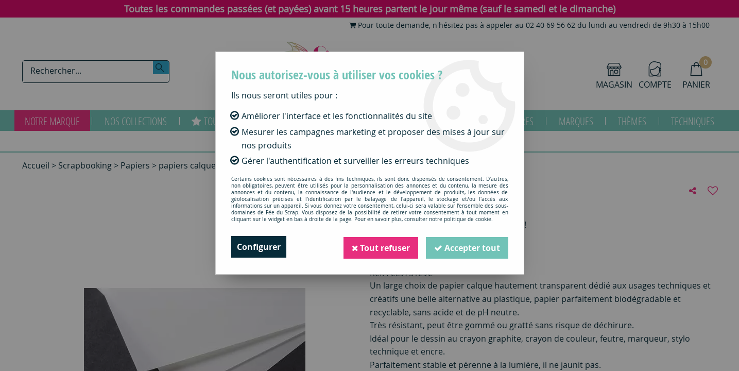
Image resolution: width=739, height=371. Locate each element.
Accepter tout (467, 246)
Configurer (259, 246)
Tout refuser (380, 246)
